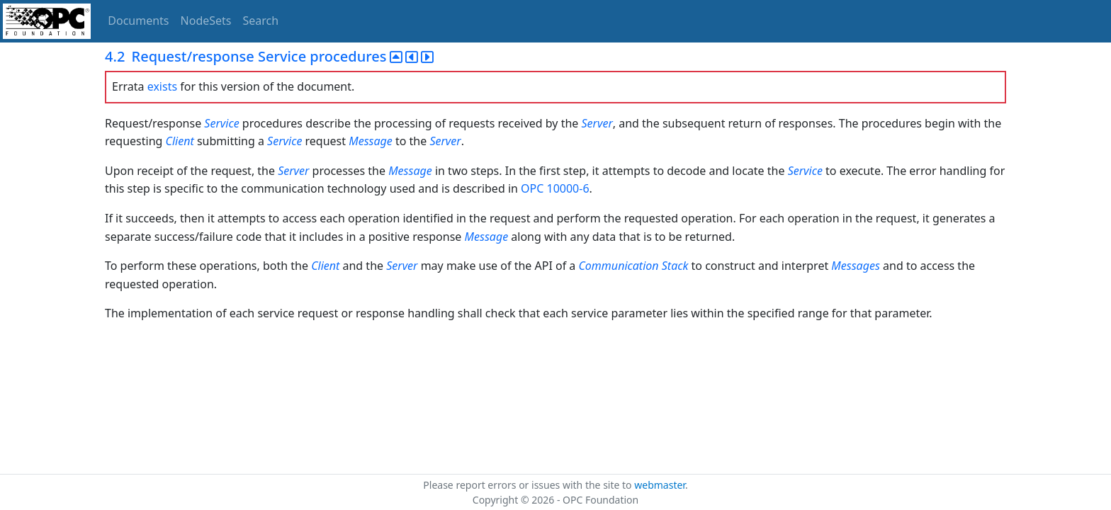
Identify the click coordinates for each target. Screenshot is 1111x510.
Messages (855, 265)
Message (371, 141)
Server (597, 123)
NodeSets (206, 20)
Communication (618, 265)
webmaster (659, 485)
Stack (675, 265)
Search (261, 20)
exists (162, 86)
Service (221, 123)
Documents (138, 20)
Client (180, 141)
